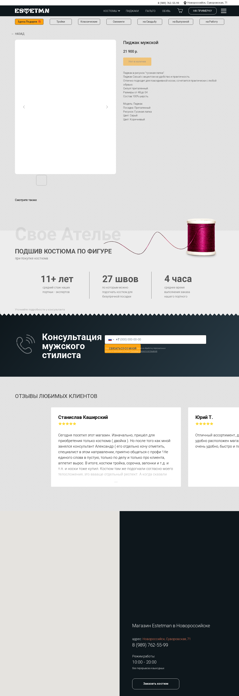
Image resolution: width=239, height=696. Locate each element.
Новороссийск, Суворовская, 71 (207, 2)
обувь (166, 11)
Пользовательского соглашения (143, 351)
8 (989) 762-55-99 (168, 3)
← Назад (18, 34)
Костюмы (110, 11)
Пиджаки (132, 11)
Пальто (150, 11)
